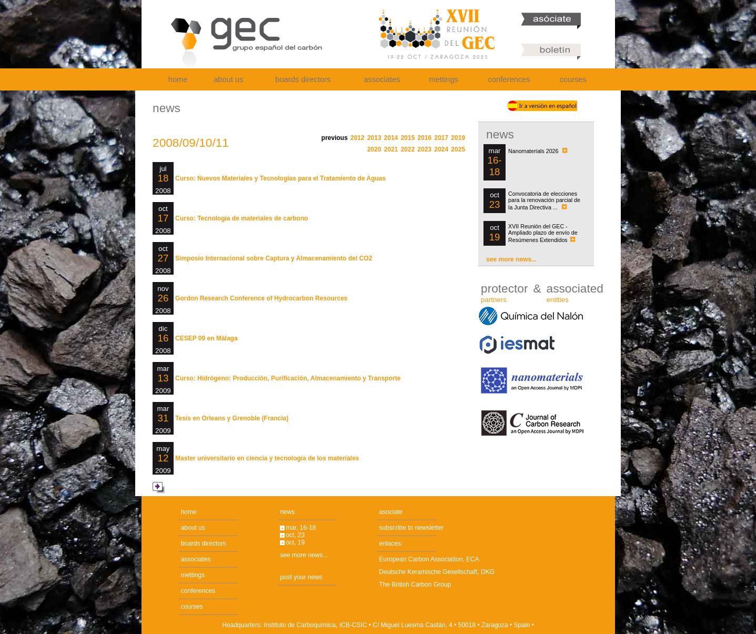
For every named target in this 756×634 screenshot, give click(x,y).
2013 (374, 138)
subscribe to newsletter (411, 527)
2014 (391, 138)
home (178, 79)
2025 (458, 149)
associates (382, 79)
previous (334, 138)
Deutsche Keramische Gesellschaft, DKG (437, 572)
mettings (443, 79)
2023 (425, 149)
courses (573, 79)
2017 (441, 138)
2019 (458, 138)
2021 (391, 149)
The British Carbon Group (415, 584)
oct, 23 (295, 535)
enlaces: (391, 543)
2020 (374, 149)
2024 (441, 149)
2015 (408, 138)
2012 (357, 138)
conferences (509, 79)
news (287, 512)
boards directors (302, 79)
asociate (391, 512)
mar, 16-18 (301, 527)
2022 (408, 149)
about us (228, 79)
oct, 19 (295, 542)
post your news (301, 577)
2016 (425, 138)
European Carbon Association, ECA (429, 559)
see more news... (511, 259)
